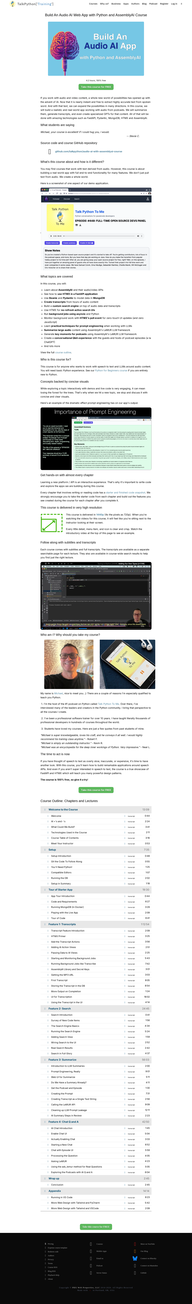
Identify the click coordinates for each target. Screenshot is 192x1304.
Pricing (48, 1244)
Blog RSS (49, 1271)
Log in (174, 3)
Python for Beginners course (111, 370)
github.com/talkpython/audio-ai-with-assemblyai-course (83, 151)
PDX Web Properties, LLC (86, 1288)
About (48, 1279)
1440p (100, 514)
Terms (48, 1263)
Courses (93, 3)
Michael (58, 693)
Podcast (153, 3)
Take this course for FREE (96, 86)
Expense (55, 1248)
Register (164, 3)
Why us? (104, 3)
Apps (126, 3)
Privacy (48, 1259)
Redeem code (50, 1251)
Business (116, 3)
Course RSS (50, 1267)
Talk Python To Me (108, 703)
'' (35, 4)
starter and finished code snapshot (125, 492)
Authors (135, 3)
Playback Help (51, 1275)
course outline (63, 352)
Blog (144, 3)
